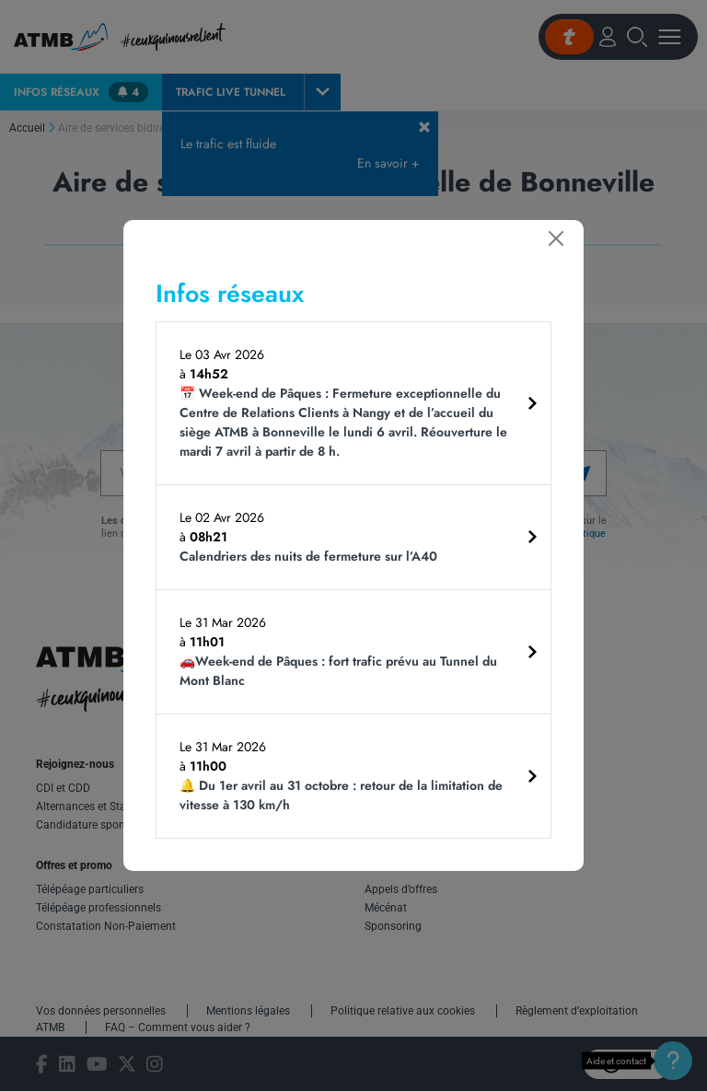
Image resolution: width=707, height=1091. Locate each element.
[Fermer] (556, 238)
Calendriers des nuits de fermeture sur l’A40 (308, 556)
